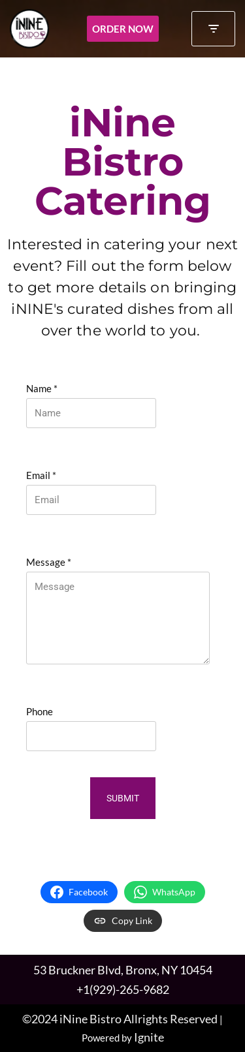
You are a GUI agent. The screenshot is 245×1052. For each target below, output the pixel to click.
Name (41, 388)
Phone (39, 711)
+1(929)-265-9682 (122, 989)
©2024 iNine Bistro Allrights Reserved (120, 1019)
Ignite (149, 1037)
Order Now (123, 29)
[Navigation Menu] (213, 28)
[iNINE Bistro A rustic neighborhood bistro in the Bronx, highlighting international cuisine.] (29, 28)
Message (48, 562)
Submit (122, 798)
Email (41, 475)
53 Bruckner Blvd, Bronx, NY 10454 (122, 970)
